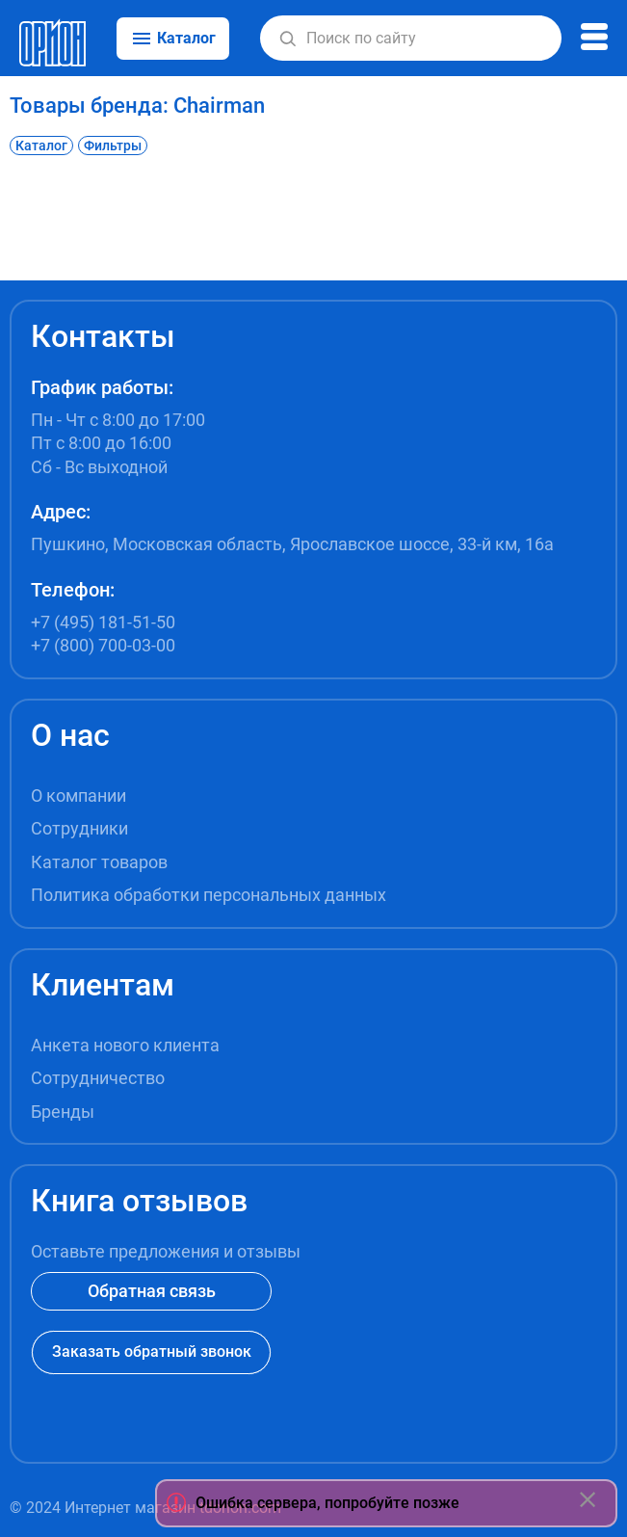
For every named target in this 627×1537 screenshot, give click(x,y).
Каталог (41, 145)
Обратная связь (152, 1291)
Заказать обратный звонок (151, 1351)
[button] (287, 38)
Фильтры (113, 145)
